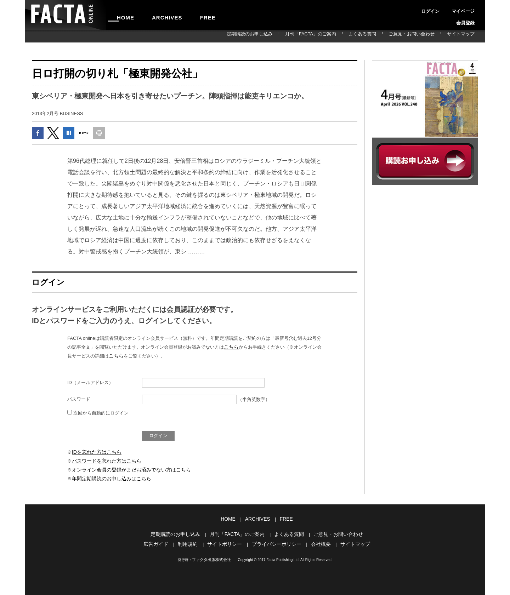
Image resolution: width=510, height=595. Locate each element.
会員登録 (469, 8)
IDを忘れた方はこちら (95, 453)
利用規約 (191, 541)
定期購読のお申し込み (294, 36)
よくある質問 (387, 36)
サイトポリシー (226, 541)
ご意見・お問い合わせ (426, 36)
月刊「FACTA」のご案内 (345, 36)
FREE (186, 15)
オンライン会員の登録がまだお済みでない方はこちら (127, 470)
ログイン (421, 8)
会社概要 (317, 541)
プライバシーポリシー (276, 541)
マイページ (445, 8)
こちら (231, 348)
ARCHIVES (154, 15)
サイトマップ (465, 36)
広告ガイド (161, 541)
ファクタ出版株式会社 (211, 557)
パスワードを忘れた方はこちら (104, 461)
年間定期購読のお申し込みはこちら (109, 478)
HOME (121, 15)
